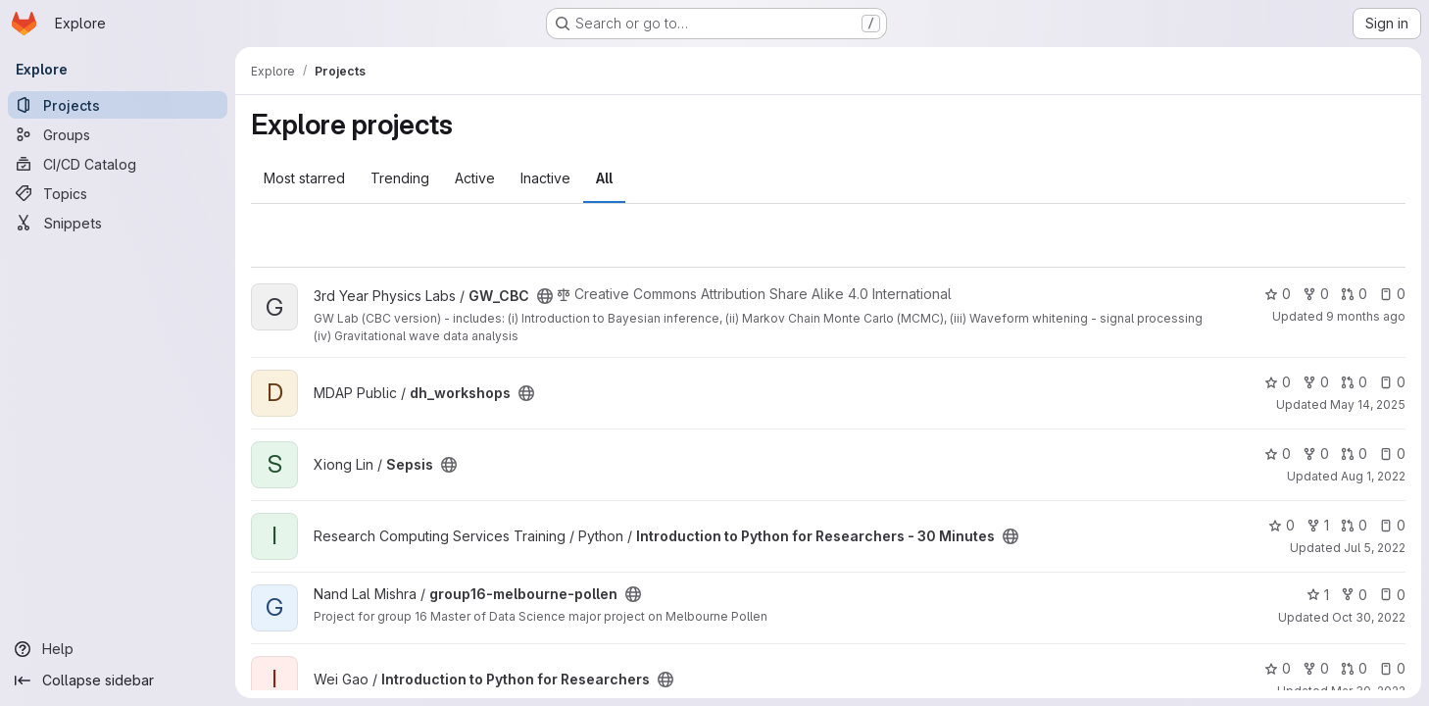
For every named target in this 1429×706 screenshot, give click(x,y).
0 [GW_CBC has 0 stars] (1277, 293)
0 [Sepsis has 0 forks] (1316, 453)
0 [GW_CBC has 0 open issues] (1392, 293)
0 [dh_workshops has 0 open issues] (1392, 382)
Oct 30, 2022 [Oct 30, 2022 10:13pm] (1368, 617)
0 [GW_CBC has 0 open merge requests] (1354, 293)
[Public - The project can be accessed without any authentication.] (545, 296)
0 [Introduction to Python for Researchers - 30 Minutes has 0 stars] (1281, 525)
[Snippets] (117, 222)
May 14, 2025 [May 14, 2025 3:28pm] (1367, 404)
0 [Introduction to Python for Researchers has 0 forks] (1316, 668)
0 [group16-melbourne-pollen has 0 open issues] (1392, 594)
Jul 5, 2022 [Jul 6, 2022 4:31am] (1374, 547)
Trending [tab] (399, 178)
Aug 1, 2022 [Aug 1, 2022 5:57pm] (1373, 476)
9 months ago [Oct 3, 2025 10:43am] (1365, 316)
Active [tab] (475, 178)
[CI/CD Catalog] (117, 163)
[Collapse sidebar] (117, 680)
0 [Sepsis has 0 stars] (1277, 453)
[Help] (117, 649)
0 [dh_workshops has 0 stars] (1277, 382)
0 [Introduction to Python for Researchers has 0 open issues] (1392, 668)
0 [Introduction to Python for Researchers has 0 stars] (1277, 668)
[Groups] (117, 134)
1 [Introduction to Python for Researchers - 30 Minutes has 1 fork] (1317, 525)
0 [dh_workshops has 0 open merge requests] (1354, 382)
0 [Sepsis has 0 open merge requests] (1354, 453)
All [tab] (604, 178)
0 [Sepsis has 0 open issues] (1392, 453)
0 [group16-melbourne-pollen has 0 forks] (1354, 594)
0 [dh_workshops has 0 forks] (1316, 382)
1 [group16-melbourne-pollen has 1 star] (1317, 594)
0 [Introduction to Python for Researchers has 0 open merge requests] (1354, 668)
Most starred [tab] (304, 178)
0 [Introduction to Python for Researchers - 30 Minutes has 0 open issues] (1392, 525)
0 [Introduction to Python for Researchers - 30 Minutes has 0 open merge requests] (1354, 525)
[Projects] (117, 105)
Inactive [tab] (545, 178)
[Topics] (117, 193)
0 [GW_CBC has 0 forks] (1316, 293)
